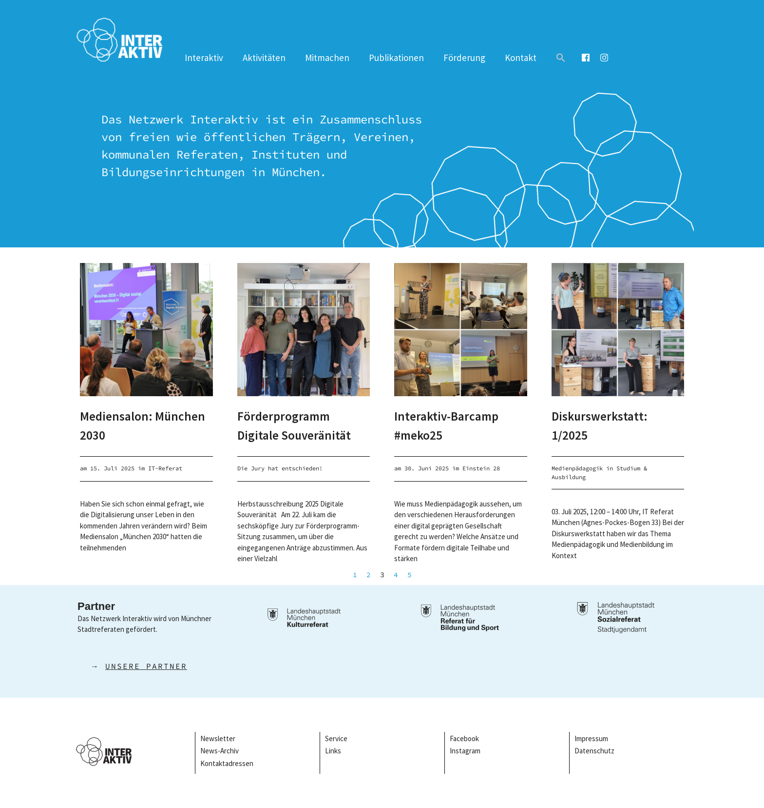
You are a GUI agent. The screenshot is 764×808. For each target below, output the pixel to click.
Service (336, 738)
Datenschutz (594, 750)
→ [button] (132, 666)
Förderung (464, 57)
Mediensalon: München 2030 (125, 425)
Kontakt (520, 57)
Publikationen (396, 57)
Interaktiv (204, 57)
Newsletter (217, 738)
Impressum (592, 738)
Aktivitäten (264, 57)
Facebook (464, 738)
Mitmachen (327, 57)
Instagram (465, 750)
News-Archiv (219, 750)
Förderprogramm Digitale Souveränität (303, 425)
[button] (560, 57)
